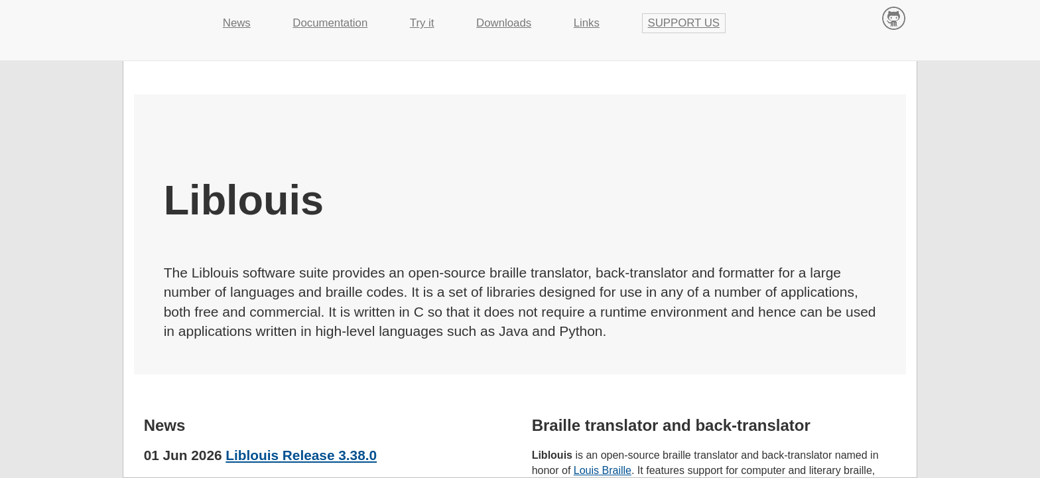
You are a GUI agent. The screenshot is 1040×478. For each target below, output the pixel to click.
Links (587, 23)
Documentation (329, 23)
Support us (684, 23)
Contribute (893, 17)
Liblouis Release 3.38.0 (301, 455)
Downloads (503, 23)
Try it (422, 23)
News (237, 23)
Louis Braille (602, 470)
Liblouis (162, 16)
